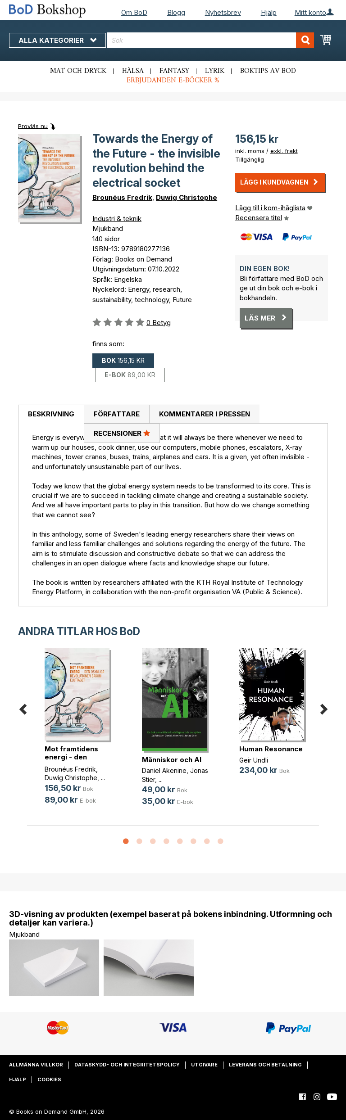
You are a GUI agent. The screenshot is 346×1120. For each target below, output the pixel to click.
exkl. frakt (284, 150)
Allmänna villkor (36, 1064)
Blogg (176, 12)
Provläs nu (33, 125)
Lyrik (214, 71)
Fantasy (174, 71)
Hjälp (269, 12)
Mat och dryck (78, 71)
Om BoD (134, 12)
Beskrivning (51, 414)
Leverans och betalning (265, 1064)
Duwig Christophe (186, 197)
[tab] (51, 415)
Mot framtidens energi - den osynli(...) (71, 757)
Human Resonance (271, 749)
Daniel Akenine (164, 770)
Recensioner (122, 433)
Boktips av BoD (268, 71)
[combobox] (210, 40)
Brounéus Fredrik (122, 197)
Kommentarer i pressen (204, 414)
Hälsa (133, 71)
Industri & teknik (116, 218)
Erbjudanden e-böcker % (173, 80)
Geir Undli (253, 760)
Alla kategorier (57, 40)
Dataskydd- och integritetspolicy (127, 1064)
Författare (117, 414)
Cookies (49, 1079)
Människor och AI (171, 759)
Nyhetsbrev (223, 12)
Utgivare (204, 1064)
